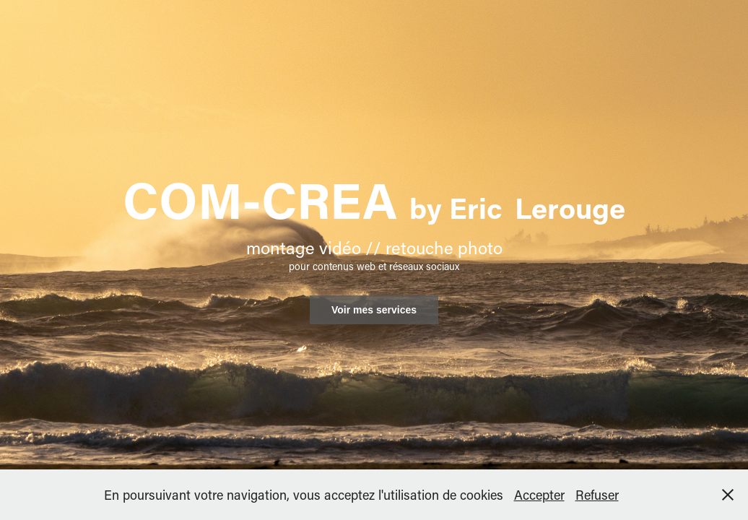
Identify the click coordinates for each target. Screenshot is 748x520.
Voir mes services (374, 310)
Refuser (597, 494)
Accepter (539, 494)
